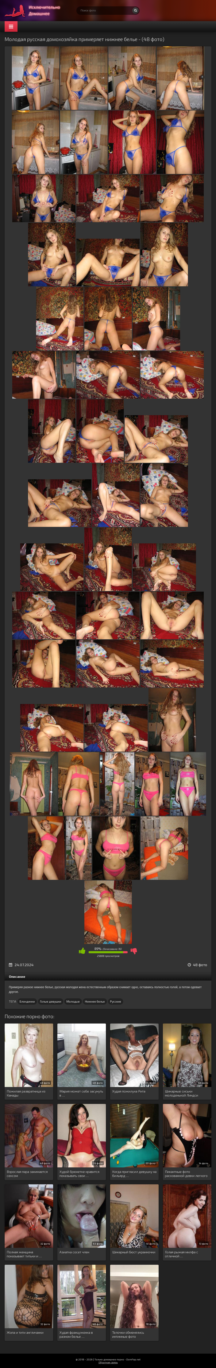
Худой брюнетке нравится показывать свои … (79, 1174)
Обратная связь (108, 1362)
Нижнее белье (95, 1001)
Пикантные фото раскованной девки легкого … (186, 1174)
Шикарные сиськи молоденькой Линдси (181, 1093)
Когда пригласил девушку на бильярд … (134, 1174)
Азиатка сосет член (74, 1252)
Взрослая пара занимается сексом (27, 1174)
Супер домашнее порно (36, 10)
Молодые (73, 1001)
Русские (115, 1001)
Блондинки (27, 1001)
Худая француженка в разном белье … (76, 1334)
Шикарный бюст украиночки (133, 1252)
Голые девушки (50, 1001)
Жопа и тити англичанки (25, 1332)
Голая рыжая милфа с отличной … (181, 1254)
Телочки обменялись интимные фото (128, 1334)
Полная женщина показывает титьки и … (24, 1254)
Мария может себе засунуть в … (81, 1093)
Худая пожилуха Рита (128, 1091)
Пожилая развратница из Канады (26, 1093)
